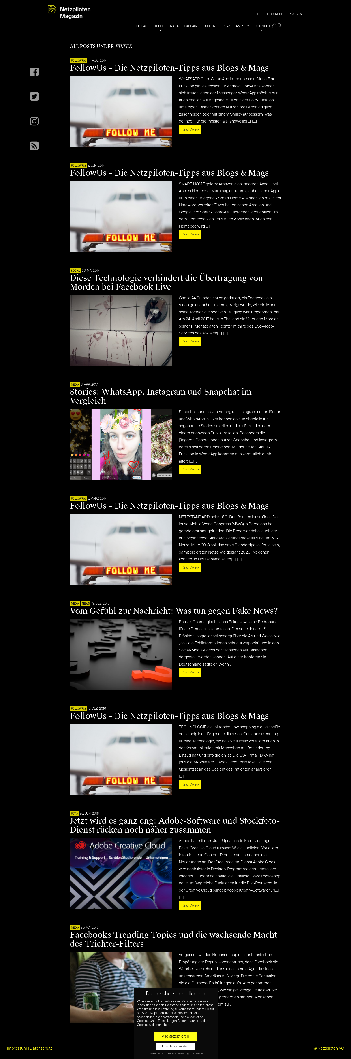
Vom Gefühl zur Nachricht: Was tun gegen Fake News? (174, 611)
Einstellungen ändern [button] (175, 1046)
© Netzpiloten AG (328, 1048)
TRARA (173, 26)
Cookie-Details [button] (156, 1054)
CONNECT (262, 26)
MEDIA (75, 385)
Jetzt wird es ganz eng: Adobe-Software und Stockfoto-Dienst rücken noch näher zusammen (175, 825)
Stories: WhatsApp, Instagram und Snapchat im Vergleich (161, 396)
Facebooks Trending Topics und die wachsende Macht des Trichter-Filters (173, 939)
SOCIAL (75, 271)
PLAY (226, 26)
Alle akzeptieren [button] (175, 1036)
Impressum (17, 1048)
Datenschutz (41, 1048)
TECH (158, 26)
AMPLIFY (242, 26)
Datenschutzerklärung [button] (177, 1054)
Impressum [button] (197, 1054)
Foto (74, 814)
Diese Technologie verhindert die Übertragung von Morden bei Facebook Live (166, 282)
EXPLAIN (190, 26)
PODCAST (141, 26)
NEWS (86, 603)
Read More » (190, 129)
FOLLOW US (78, 61)
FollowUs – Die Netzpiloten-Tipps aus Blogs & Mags (169, 68)
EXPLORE (210, 26)
